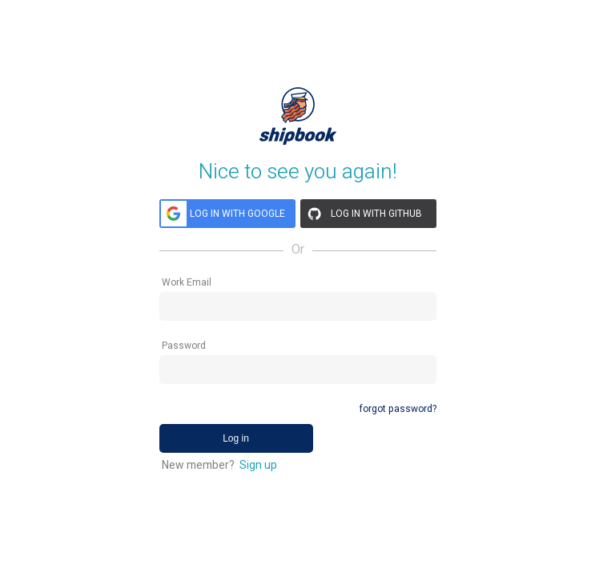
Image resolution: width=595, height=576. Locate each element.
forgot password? (398, 409)
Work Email (186, 282)
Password (184, 345)
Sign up (258, 465)
